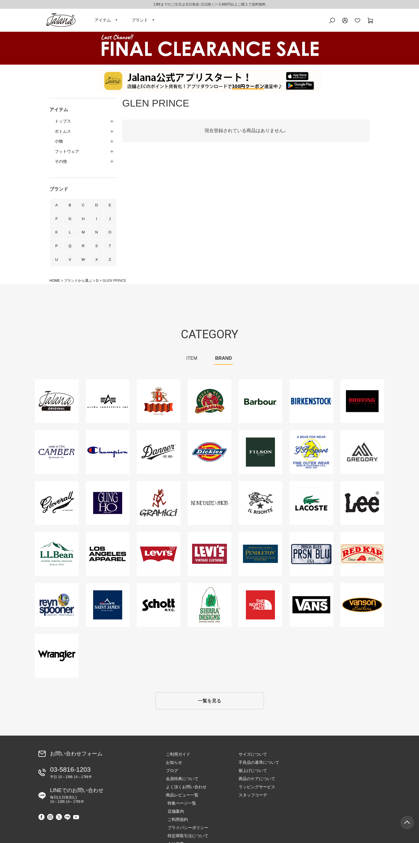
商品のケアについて (257, 784)
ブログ (172, 775)
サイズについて (253, 759)
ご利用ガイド (178, 759)
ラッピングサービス (257, 792)
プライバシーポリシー (331, 784)
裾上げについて (253, 775)
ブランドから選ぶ (78, 284)
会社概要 (319, 800)
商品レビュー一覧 (182, 800)
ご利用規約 (321, 775)
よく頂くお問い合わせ (186, 792)
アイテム (103, 22)
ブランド (140, 22)
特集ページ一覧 (325, 759)
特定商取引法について (331, 792)
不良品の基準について (259, 767)
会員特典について (182, 784)
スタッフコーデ (253, 800)
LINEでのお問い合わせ (77, 799)
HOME (54, 284)
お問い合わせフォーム (76, 758)
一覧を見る (209, 705)
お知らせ (174, 767)
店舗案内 (319, 767)
